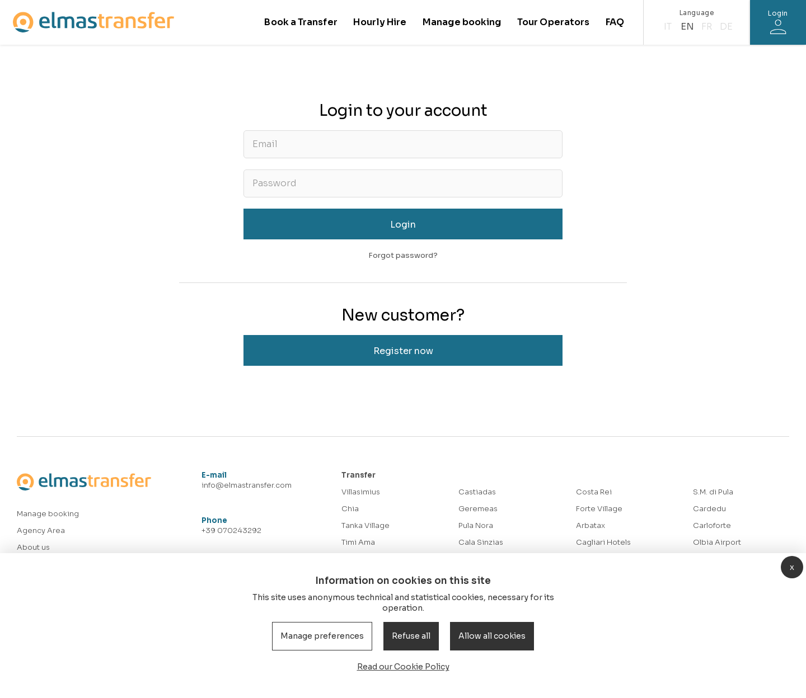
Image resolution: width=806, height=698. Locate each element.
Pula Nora (475, 525)
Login (403, 224)
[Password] (403, 183)
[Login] (778, 22)
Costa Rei (594, 492)
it (668, 26)
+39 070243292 (231, 530)
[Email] (403, 144)
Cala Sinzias (480, 542)
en (687, 26)
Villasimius (360, 492)
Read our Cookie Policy (403, 667)
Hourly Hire (379, 22)
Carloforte (712, 525)
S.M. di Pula (713, 492)
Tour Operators (553, 22)
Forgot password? (403, 255)
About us (33, 547)
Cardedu (709, 508)
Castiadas (477, 492)
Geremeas (478, 508)
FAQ (615, 22)
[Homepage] (93, 22)
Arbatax (590, 525)
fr (706, 26)
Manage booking (462, 22)
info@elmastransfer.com (247, 485)
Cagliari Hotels (603, 542)
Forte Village (599, 508)
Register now (403, 351)
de (726, 26)
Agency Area (41, 530)
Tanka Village (365, 525)
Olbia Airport (717, 542)
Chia (350, 508)
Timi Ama (358, 542)
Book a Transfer (300, 22)
